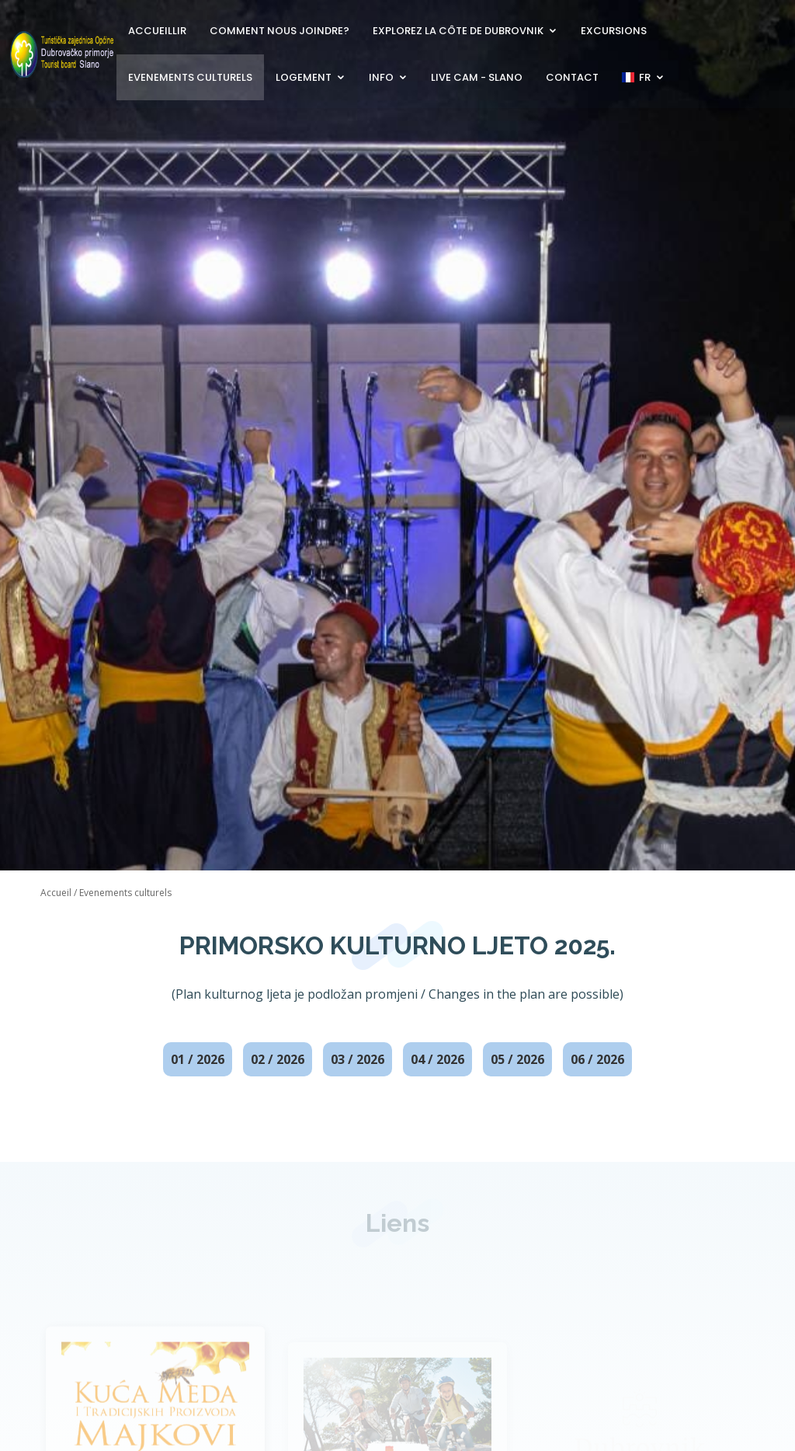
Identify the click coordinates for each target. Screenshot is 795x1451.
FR (636, 77)
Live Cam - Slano (476, 77)
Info (381, 77)
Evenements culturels (190, 77)
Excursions (614, 30)
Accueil (55, 892)
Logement (304, 77)
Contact (572, 77)
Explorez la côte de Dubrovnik (458, 30)
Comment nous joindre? (279, 30)
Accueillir (157, 30)
